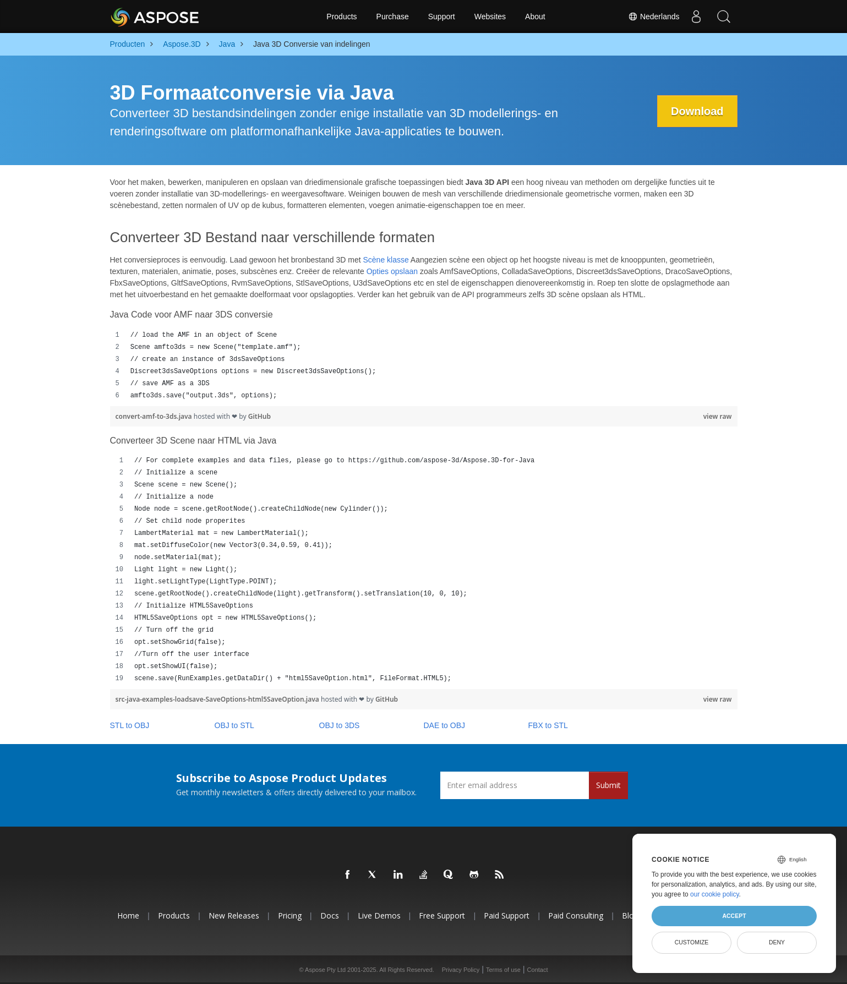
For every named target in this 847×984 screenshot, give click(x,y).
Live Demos (379, 915)
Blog (630, 915)
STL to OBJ (130, 725)
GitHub (259, 416)
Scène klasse (385, 259)
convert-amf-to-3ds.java (155, 416)
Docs (329, 915)
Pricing (290, 915)
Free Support (442, 915)
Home (128, 915)
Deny (777, 942)
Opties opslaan (392, 271)
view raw (717, 416)
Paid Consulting (575, 915)
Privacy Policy (460, 969)
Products (341, 16)
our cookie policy (714, 894)
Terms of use (503, 969)
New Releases (234, 915)
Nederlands (654, 16)
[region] (423, 365)
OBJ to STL (234, 725)
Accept (734, 915)
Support (441, 16)
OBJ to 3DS (339, 725)
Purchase (392, 16)
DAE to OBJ (444, 725)
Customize (692, 942)
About (535, 16)
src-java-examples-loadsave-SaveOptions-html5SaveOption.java (218, 699)
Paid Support (506, 915)
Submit (608, 785)
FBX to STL (548, 725)
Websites (490, 16)
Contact (537, 969)
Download (697, 111)
